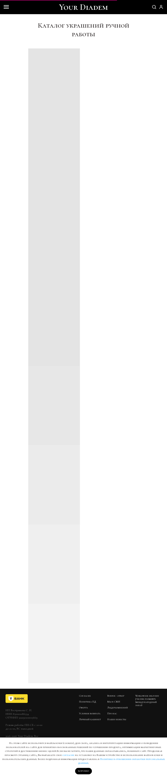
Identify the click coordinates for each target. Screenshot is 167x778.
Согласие (85, 695)
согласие (68, 755)
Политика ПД (87, 701)
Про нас (112, 713)
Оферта (83, 707)
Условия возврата (89, 713)
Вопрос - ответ (115, 695)
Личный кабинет (90, 719)
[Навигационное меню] (6, 7)
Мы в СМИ (113, 701)
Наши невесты (116, 719)
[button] (154, 7)
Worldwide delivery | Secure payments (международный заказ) (147, 700)
